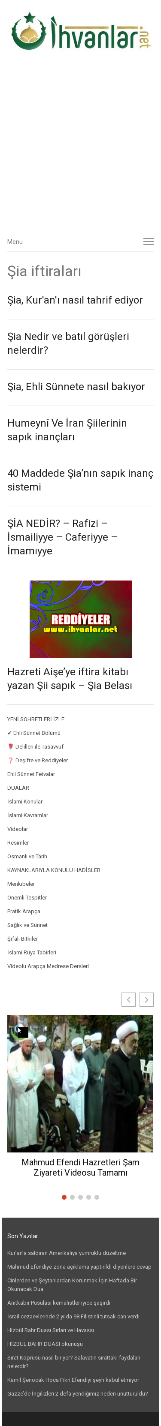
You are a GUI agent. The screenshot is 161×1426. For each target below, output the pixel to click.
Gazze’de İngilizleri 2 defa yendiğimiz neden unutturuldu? (77, 1393)
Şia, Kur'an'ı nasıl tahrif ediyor (75, 300)
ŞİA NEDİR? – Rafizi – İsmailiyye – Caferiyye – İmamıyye (62, 537)
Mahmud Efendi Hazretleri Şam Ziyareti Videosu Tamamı (80, 1167)
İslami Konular (25, 801)
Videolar (17, 829)
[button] (147, 1000)
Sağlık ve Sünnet (27, 925)
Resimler (18, 842)
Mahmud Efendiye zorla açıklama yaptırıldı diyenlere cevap (79, 1267)
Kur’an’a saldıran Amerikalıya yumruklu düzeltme (66, 1253)
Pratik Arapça (23, 911)
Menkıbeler (21, 884)
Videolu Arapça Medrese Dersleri (48, 966)
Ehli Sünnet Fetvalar (31, 774)
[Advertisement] (80, 146)
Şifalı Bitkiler (22, 939)
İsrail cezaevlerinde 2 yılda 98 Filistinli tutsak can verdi (73, 1316)
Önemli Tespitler (27, 897)
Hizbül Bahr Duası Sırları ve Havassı (50, 1330)
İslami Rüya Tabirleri (31, 952)
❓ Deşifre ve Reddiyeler (37, 760)
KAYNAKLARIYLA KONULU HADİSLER (53, 870)
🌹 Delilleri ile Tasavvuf (35, 746)
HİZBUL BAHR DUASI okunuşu (45, 1344)
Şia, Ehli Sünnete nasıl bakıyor (76, 387)
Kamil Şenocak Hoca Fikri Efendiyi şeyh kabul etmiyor (73, 1380)
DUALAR (18, 788)
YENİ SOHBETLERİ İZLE (35, 719)
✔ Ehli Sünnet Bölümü (34, 733)
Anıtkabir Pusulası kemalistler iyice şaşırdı (58, 1303)
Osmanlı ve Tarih (27, 856)
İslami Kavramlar (27, 815)
